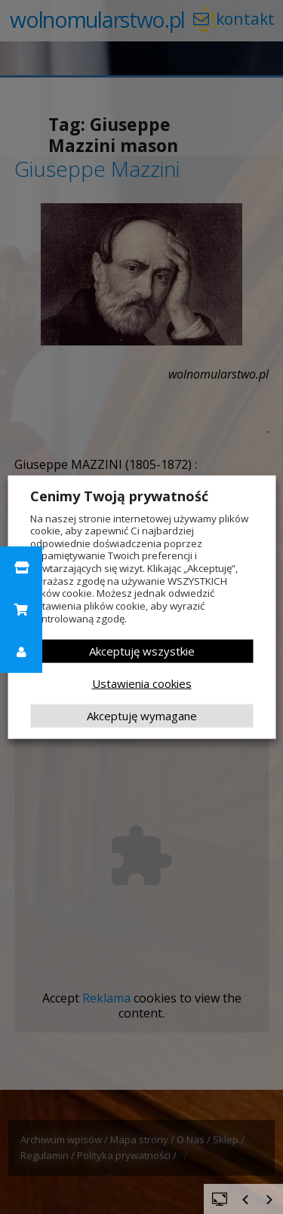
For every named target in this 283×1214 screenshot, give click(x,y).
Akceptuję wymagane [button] (142, 715)
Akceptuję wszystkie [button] (142, 651)
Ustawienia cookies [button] (142, 683)
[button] (21, 567)
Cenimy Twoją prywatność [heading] (119, 495)
